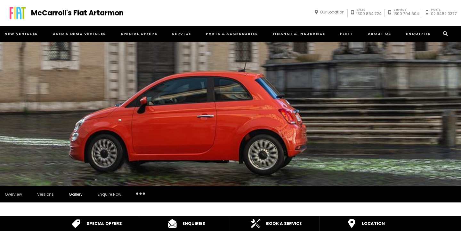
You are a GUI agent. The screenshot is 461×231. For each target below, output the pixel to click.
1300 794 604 (406, 12)
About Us (379, 33)
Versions (45, 194)
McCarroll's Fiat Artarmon (77, 13)
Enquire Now (109, 194)
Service (181, 33)
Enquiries (418, 33)
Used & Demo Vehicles (79, 33)
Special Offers (139, 33)
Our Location (332, 12)
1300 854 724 (369, 12)
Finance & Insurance (299, 33)
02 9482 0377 (444, 12)
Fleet (346, 33)
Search (445, 33)
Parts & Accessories (232, 33)
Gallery (76, 194)
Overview (13, 194)
